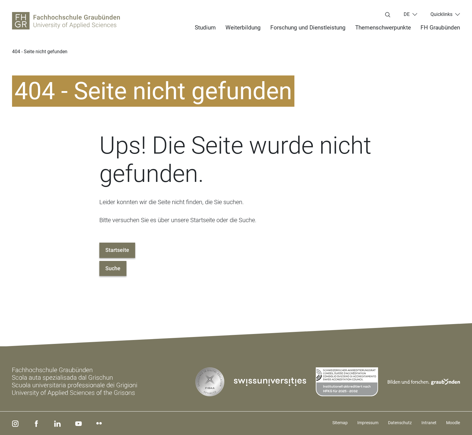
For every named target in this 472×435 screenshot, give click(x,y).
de (407, 14)
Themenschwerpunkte (383, 27)
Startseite (117, 250)
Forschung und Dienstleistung (308, 27)
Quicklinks (441, 14)
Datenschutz (400, 422)
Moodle (453, 423)
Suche (112, 268)
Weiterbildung (243, 27)
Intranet (428, 423)
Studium (205, 27)
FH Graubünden (440, 27)
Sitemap (340, 423)
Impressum (367, 422)
